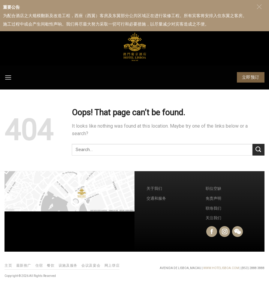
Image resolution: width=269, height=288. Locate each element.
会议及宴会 (90, 265)
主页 (8, 265)
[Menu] (8, 77)
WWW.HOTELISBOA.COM (221, 268)
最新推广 (23, 265)
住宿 (39, 265)
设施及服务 (68, 265)
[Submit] (258, 150)
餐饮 (50, 265)
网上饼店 (111, 265)
